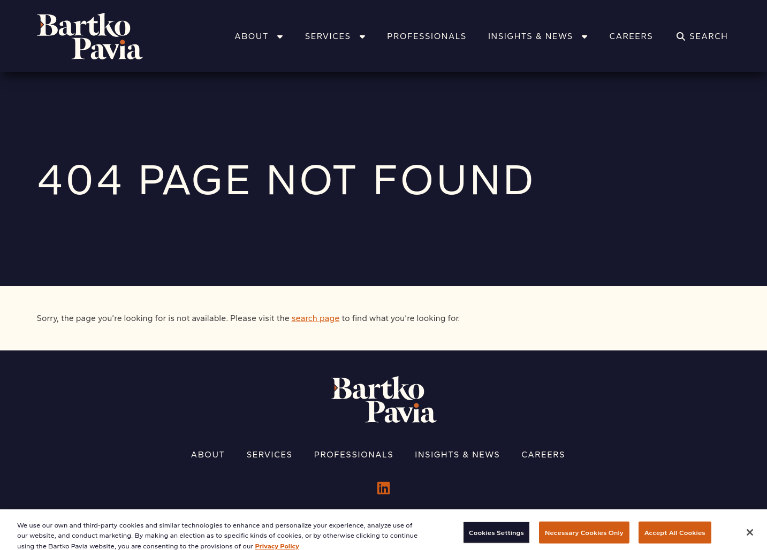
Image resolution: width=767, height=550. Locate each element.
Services (335, 36)
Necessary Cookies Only (584, 537)
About (258, 36)
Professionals (427, 36)
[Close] (750, 536)
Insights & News (538, 36)
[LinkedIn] (383, 488)
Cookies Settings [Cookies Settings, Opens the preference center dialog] (496, 537)
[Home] (104, 36)
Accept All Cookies (674, 537)
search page (316, 318)
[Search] (702, 36)
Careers (631, 36)
